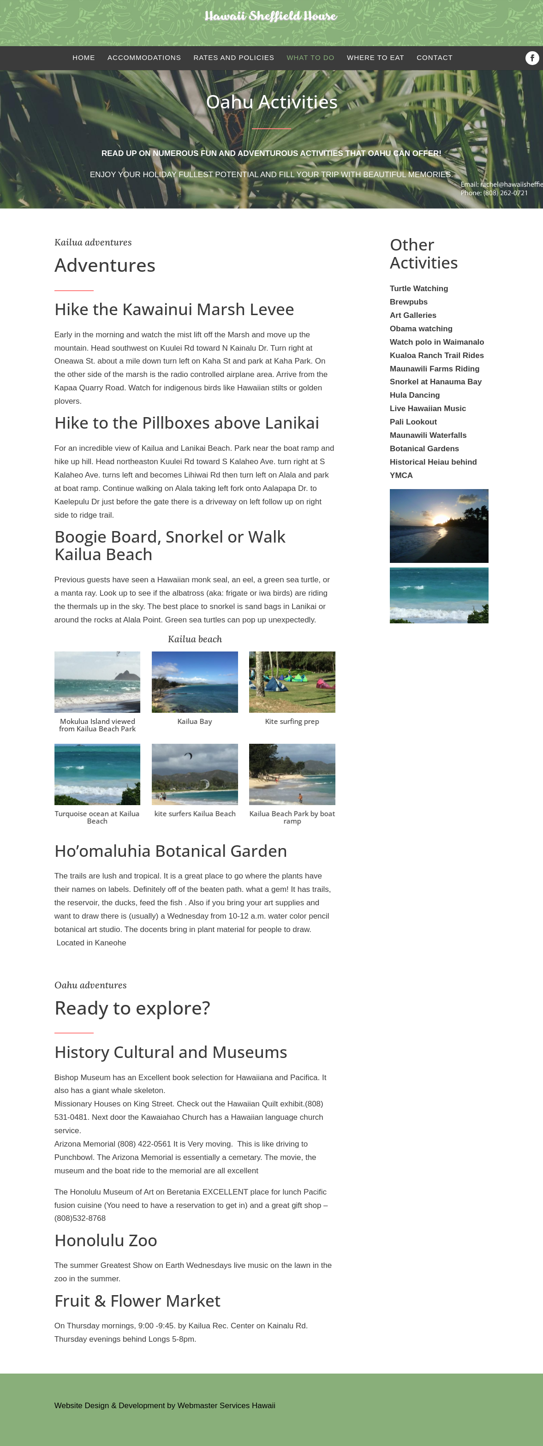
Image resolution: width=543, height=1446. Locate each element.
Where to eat (376, 57)
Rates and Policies (233, 57)
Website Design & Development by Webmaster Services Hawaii (164, 1405)
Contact (435, 57)
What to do (310, 57)
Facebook (534, 58)
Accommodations (144, 57)
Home (83, 57)
